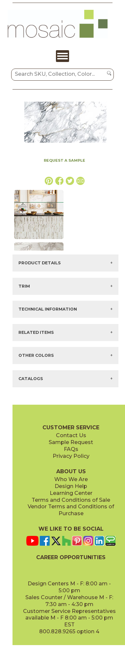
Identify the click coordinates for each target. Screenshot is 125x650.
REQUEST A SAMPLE (64, 160)
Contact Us (71, 435)
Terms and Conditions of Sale (71, 500)
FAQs (71, 449)
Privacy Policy (71, 456)
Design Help (71, 486)
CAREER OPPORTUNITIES (71, 557)
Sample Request (71, 442)
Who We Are (71, 479)
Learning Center (71, 493)
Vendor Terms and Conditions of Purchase (71, 510)
